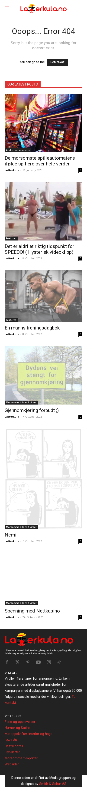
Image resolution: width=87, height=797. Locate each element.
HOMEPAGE (57, 62)
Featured (11, 238)
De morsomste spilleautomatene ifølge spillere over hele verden (40, 161)
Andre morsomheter (18, 150)
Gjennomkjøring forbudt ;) (32, 410)
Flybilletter (12, 752)
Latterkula (12, 170)
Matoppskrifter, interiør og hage (28, 734)
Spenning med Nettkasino (32, 611)
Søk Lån (11, 740)
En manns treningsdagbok (32, 328)
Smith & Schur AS (52, 784)
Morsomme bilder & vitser (21, 402)
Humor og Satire (17, 728)
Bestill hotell (14, 746)
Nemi (10, 535)
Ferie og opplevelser (20, 722)
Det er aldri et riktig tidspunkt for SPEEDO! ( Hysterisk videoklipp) (39, 249)
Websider (12, 764)
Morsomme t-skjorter (21, 758)
